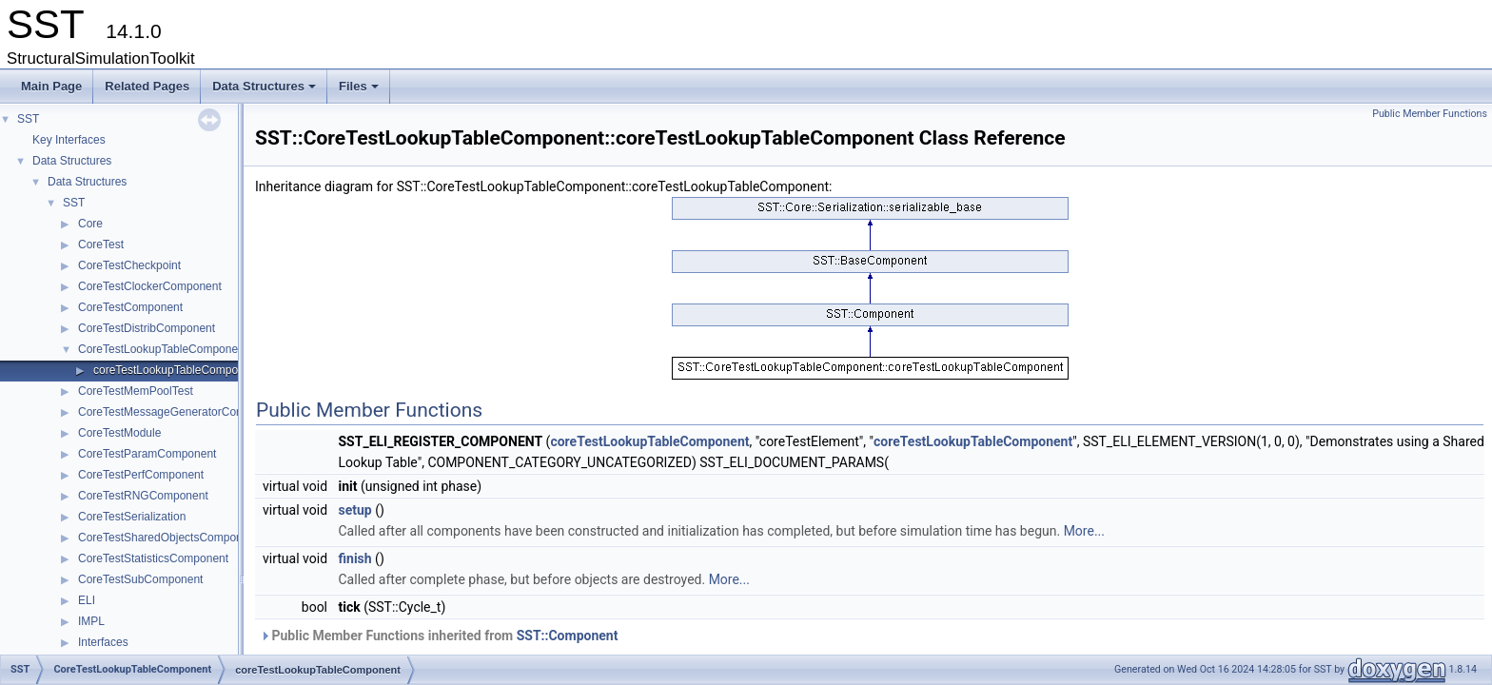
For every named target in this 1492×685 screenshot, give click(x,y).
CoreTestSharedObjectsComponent (168, 537)
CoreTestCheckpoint (129, 265)
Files (360, 91)
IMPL (91, 621)
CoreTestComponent (130, 307)
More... (1084, 530)
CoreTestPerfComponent (141, 474)
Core (90, 223)
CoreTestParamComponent (147, 453)
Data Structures (265, 91)
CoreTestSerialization (132, 516)
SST (28, 119)
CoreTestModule (119, 433)
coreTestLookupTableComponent (176, 370)
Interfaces (103, 642)
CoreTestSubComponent (140, 579)
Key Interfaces (69, 140)
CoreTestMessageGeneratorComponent (179, 412)
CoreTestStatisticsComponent (153, 558)
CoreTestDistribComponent (146, 328)
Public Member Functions (1429, 114)
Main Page (51, 86)
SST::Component (567, 635)
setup (355, 510)
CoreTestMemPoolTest (135, 391)
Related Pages (147, 86)
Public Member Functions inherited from (439, 635)
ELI (86, 600)
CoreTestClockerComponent (150, 286)
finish (355, 558)
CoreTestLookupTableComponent (162, 349)
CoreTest (101, 244)
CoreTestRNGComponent (143, 495)
